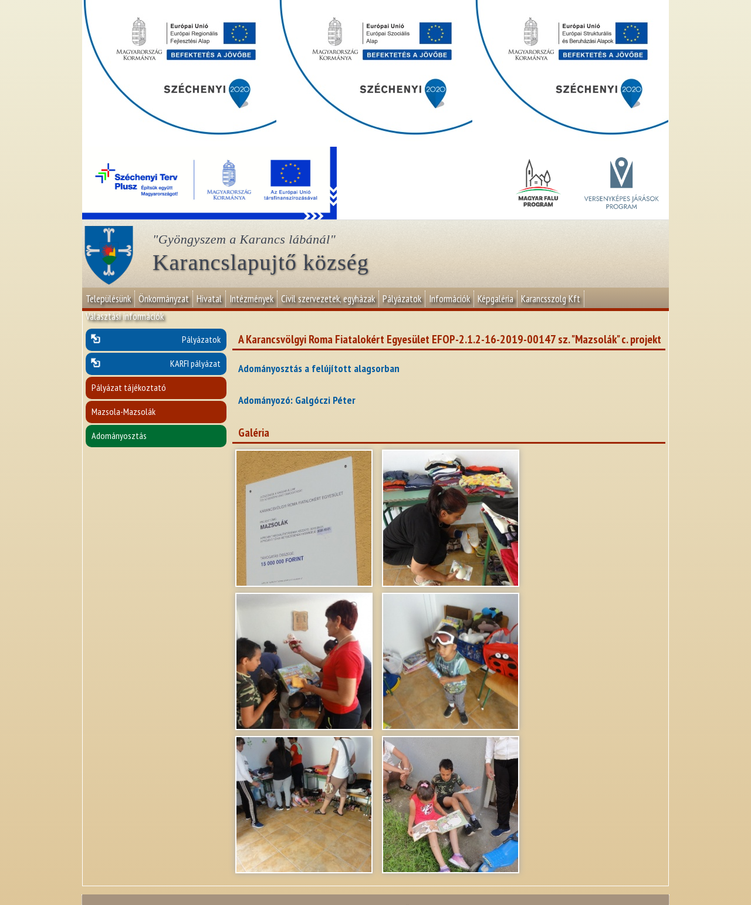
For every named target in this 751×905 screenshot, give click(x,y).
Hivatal (209, 298)
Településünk (108, 298)
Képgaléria (495, 298)
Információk (449, 298)
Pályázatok (402, 298)
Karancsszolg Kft (550, 298)
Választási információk (125, 316)
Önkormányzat (163, 298)
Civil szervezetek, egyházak (328, 298)
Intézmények (251, 298)
